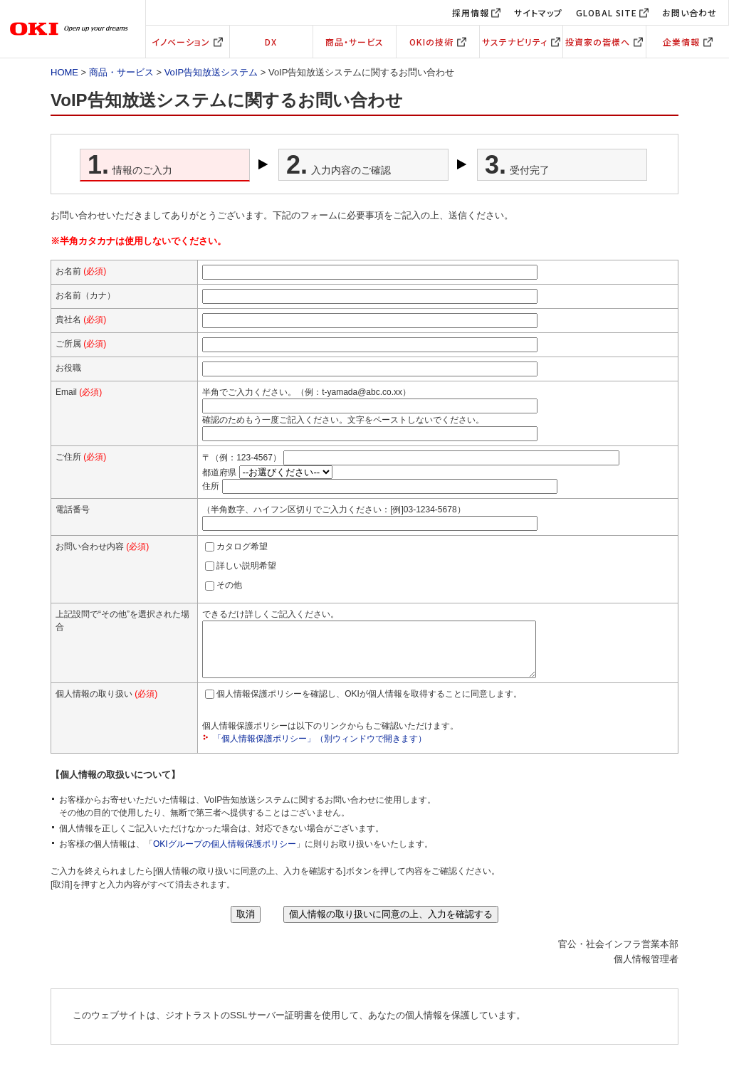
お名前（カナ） (85, 295)
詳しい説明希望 (246, 566)
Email (79, 392)
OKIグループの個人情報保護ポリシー (224, 855)
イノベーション (187, 42)
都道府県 (219, 472)
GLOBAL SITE (606, 12)
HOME (64, 72)
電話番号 (73, 509)
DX (271, 42)
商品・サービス (354, 42)
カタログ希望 (242, 547)
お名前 (81, 271)
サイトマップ (538, 12)
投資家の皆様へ (604, 42)
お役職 (68, 368)
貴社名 (81, 319)
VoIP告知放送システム (211, 72)
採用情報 (470, 12)
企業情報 (688, 42)
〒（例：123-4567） (241, 457)
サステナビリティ (521, 42)
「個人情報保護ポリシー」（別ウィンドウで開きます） (319, 749)
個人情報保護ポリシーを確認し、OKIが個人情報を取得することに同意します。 (369, 704)
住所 (210, 485)
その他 (229, 585)
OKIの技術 (437, 42)
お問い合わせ (689, 12)
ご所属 (81, 344)
